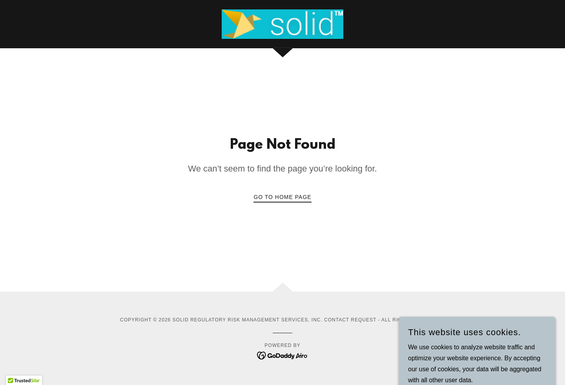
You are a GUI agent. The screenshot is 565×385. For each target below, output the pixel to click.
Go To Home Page (282, 197)
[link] (282, 23)
